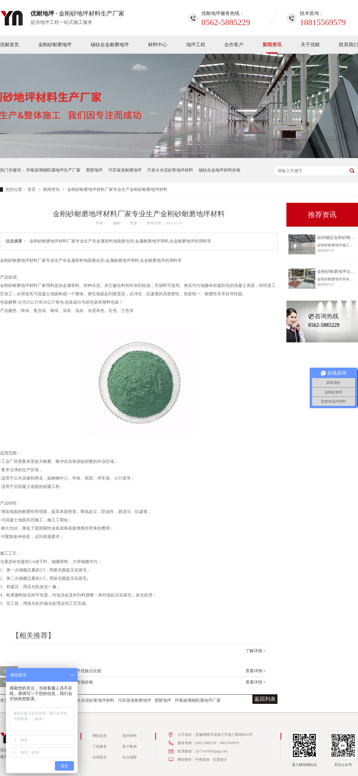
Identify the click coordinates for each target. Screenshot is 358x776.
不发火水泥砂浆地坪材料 (170, 170)
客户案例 (129, 746)
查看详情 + (256, 671)
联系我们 (348, 44)
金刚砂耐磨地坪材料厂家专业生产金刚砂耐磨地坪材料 (117, 189)
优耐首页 (9, 44)
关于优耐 (310, 44)
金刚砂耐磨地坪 (55, 44)
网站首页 (99, 736)
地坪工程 (195, 44)
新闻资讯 (272, 44)
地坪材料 (129, 736)
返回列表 (265, 699)
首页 (32, 189)
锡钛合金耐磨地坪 (110, 44)
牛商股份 (202, 760)
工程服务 (99, 746)
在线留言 (99, 757)
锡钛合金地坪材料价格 (219, 170)
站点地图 (129, 757)
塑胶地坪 (94, 170)
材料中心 (157, 44)
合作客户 (233, 44)
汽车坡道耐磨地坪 (125, 170)
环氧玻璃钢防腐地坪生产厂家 (53, 170)
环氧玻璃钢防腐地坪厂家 (198, 700)
